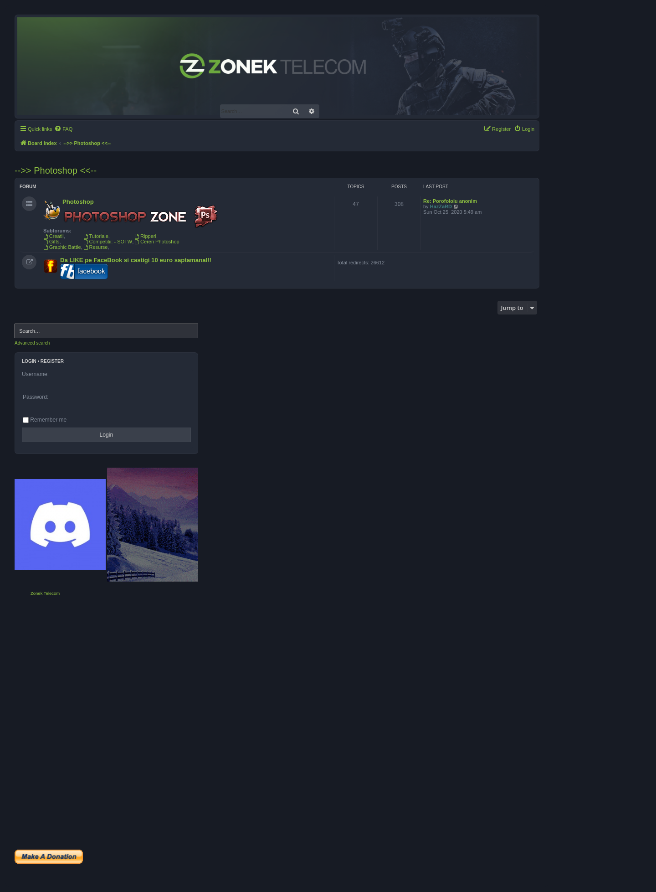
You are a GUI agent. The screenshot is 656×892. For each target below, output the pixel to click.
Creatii (53, 236)
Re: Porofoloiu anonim (450, 201)
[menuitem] (63, 129)
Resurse (95, 247)
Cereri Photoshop (156, 241)
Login (29, 361)
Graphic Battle (62, 247)
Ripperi (145, 236)
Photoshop (78, 201)
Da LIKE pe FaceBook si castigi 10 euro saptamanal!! (135, 260)
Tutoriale (95, 236)
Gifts (51, 241)
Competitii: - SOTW (108, 241)
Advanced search (32, 342)
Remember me (45, 420)
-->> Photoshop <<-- (56, 170)
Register (52, 361)
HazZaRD (441, 206)
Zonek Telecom (45, 593)
